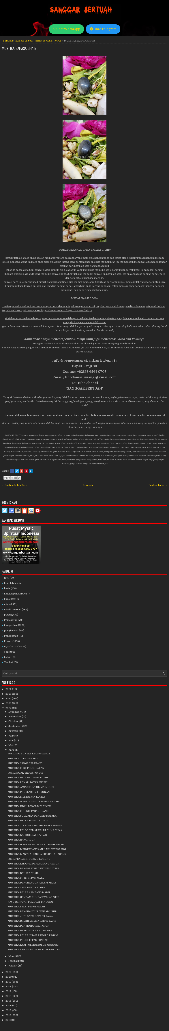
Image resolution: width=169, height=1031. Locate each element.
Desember (14, 711)
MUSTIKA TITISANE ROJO (23, 758)
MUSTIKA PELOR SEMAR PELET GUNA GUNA (35, 830)
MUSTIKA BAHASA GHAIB (19, 48)
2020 (8, 976)
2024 (8, 698)
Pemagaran (10, 620)
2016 (8, 996)
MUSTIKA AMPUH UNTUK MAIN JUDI (31, 787)
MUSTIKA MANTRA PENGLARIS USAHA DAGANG (37, 854)
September (15, 726)
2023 (8, 703)
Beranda (8, 40)
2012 (8, 1015)
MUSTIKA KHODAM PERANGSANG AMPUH (33, 863)
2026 (8, 689)
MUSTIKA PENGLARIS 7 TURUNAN (29, 792)
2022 (8, 708)
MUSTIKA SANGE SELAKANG (25, 763)
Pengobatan (11, 636)
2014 (8, 1005)
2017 (8, 991)
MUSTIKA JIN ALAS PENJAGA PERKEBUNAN (35, 825)
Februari (13, 961)
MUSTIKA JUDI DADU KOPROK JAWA (30, 916)
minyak (8, 604)
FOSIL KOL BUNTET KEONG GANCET (30, 753)
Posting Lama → (158, 485)
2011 (8, 1020)
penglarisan (11, 630)
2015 (8, 1000)
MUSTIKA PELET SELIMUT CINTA (28, 820)
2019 (8, 981)
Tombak (8, 662)
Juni (11, 740)
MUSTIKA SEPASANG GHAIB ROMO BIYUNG (34, 949)
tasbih (7, 657)
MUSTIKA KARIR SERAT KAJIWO (27, 835)
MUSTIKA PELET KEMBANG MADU (29, 892)
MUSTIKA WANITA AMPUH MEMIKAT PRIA (34, 801)
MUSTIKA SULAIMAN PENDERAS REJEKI (32, 815)
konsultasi (10, 599)
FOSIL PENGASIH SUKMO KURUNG (29, 859)
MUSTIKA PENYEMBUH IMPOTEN (28, 925)
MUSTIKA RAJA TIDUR (21, 839)
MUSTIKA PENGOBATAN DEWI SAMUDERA (33, 868)
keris (7, 588)
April (11, 750)
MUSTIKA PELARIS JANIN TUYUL (28, 777)
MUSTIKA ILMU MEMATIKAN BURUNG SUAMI (36, 844)
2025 (8, 693)
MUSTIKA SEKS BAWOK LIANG (26, 887)
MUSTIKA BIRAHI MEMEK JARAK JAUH (32, 920)
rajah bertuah (12, 646)
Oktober (13, 721)
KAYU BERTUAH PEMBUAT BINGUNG (30, 901)
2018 (8, 986)
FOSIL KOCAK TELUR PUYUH (25, 772)
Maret (12, 956)
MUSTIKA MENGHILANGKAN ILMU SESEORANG (37, 849)
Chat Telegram (103, 29)
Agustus (13, 731)
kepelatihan (11, 583)
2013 (8, 1010)
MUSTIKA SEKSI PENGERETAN (26, 906)
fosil (6, 577)
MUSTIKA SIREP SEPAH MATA (26, 878)
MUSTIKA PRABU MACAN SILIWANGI (30, 930)
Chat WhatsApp (66, 29)
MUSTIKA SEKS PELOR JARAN (26, 768)
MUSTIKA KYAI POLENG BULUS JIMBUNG (33, 944)
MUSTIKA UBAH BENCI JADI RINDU (29, 806)
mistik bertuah (43, 40)
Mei (11, 745)
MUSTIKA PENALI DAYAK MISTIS (28, 782)
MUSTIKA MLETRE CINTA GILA (26, 796)
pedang (8, 614)
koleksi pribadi (24, 40)
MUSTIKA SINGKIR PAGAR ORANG (28, 811)
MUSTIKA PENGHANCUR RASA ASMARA (32, 882)
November (15, 716)
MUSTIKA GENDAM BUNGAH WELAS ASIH (33, 897)
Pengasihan (11, 625)
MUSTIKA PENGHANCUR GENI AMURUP (32, 911)
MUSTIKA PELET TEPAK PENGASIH (29, 940)
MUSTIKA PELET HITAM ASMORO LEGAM (33, 935)
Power (57, 40)
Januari (13, 965)
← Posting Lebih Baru (14, 485)
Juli (10, 735)
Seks (7, 651)
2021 (8, 972)
